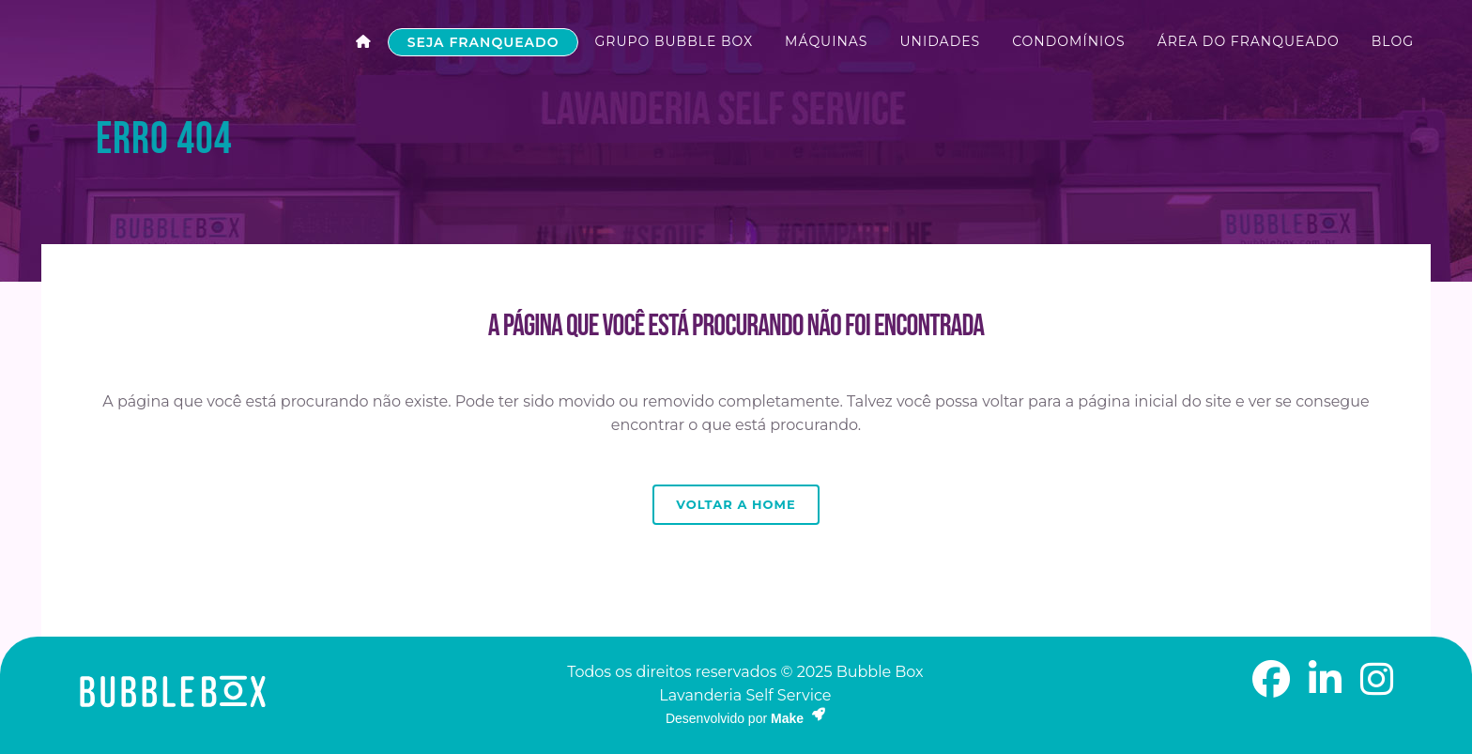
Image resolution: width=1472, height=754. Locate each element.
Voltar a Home (735, 504)
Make (798, 718)
